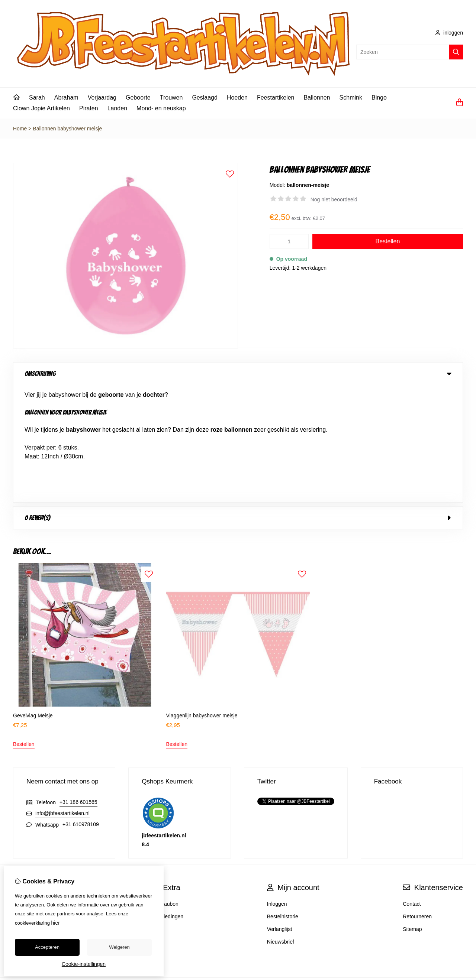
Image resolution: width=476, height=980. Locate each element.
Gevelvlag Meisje (33, 598)
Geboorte (138, 97)
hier (55, 923)
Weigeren (119, 947)
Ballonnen (316, 97)
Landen (117, 108)
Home (20, 129)
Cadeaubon (165, 786)
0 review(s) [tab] (238, 400)
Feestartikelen (276, 97)
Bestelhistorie (282, 799)
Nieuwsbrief (280, 824)
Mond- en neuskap (161, 108)
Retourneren (417, 799)
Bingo (379, 97)
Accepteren (47, 947)
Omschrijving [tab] (238, 373)
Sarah (37, 97)
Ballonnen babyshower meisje (67, 129)
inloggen (449, 33)
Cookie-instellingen (84, 964)
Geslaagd (205, 97)
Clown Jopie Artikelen (41, 108)
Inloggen (277, 786)
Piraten (88, 108)
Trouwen (171, 97)
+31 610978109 (80, 707)
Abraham (66, 97)
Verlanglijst (279, 812)
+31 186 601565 (78, 685)
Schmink (351, 97)
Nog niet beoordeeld (334, 199)
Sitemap (412, 812)
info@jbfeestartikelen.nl (62, 696)
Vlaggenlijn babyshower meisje (201, 598)
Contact (412, 786)
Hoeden (237, 97)
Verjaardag (102, 97)
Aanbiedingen (168, 799)
